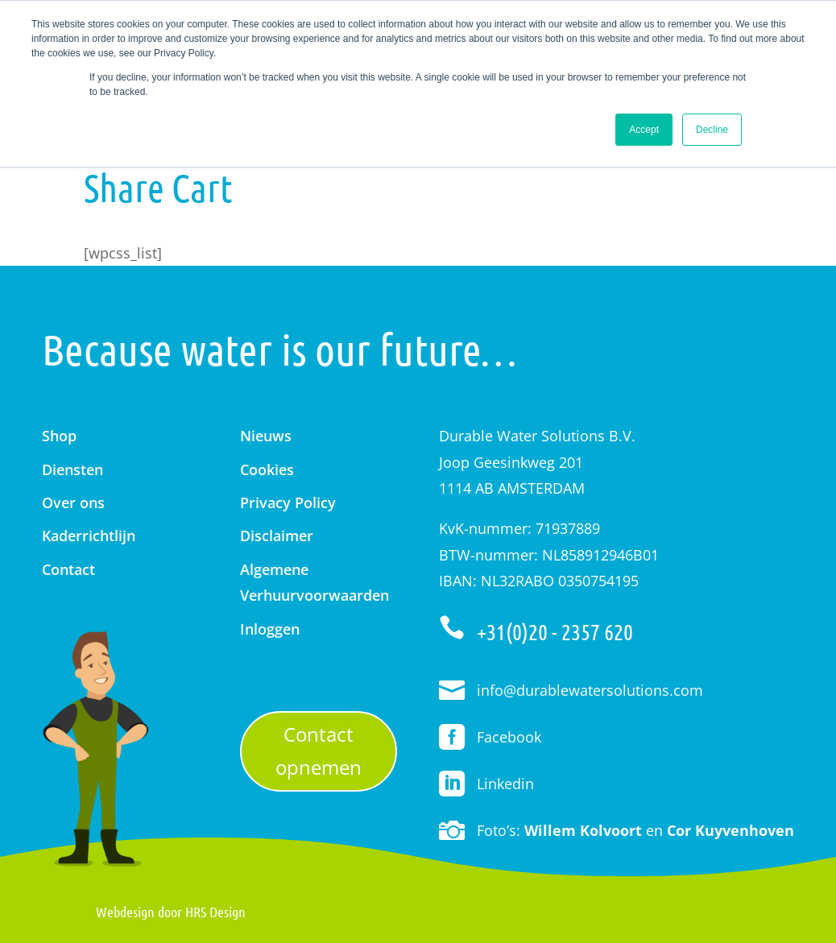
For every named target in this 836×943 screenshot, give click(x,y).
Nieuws (266, 435)
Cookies (267, 469)
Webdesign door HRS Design (171, 911)
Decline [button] (712, 129)
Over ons (73, 502)
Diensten (72, 469)
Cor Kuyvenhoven (730, 830)
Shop (59, 435)
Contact (68, 569)
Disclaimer (276, 535)
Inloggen (270, 629)
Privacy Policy (288, 502)
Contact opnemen (318, 750)
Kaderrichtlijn (88, 535)
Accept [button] (644, 129)
